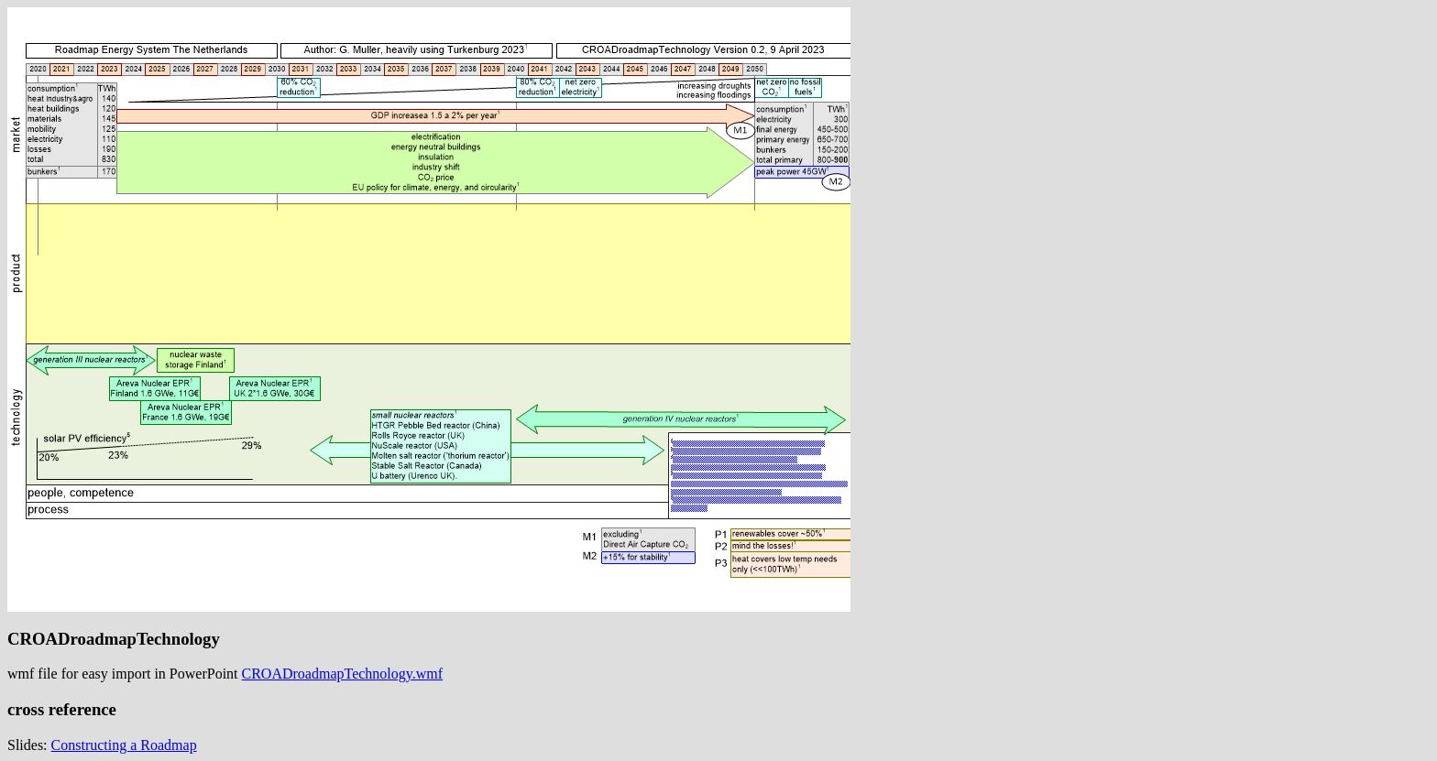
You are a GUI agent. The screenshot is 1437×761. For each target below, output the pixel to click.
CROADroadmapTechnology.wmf (343, 673)
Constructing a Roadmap (124, 745)
